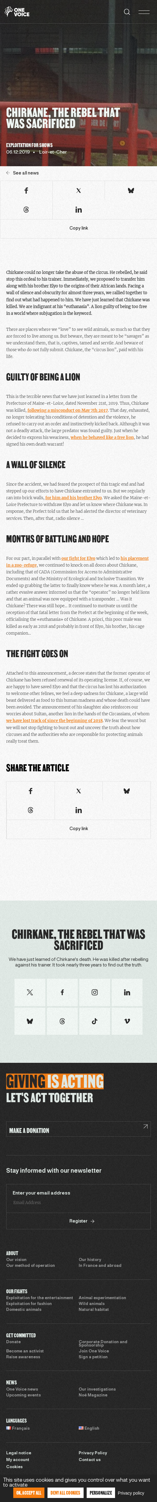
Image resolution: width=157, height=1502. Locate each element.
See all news (22, 173)
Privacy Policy (93, 1453)
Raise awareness (23, 1357)
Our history (90, 1260)
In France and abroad (100, 1266)
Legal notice (18, 1453)
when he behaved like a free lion (102, 437)
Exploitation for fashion (29, 1304)
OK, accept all (29, 1492)
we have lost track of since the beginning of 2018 (54, 720)
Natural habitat (94, 1310)
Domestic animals (23, 1310)
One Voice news (22, 1390)
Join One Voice (94, 1351)
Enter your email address (41, 1193)
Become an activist (25, 1351)
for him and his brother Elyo (73, 497)
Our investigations (97, 1390)
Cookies (14, 1467)
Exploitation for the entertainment (39, 1298)
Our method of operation (30, 1266)
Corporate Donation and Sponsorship (103, 1343)
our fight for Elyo (78, 558)
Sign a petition (93, 1357)
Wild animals (92, 1304)
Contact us (90, 1460)
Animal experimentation (102, 1298)
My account (17, 1460)
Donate (13, 1342)
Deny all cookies (65, 1492)
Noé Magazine (93, 1395)
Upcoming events (23, 1395)
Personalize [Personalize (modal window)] (101, 1492)
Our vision (16, 1260)
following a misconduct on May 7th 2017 (67, 410)
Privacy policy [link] (131, 1493)
